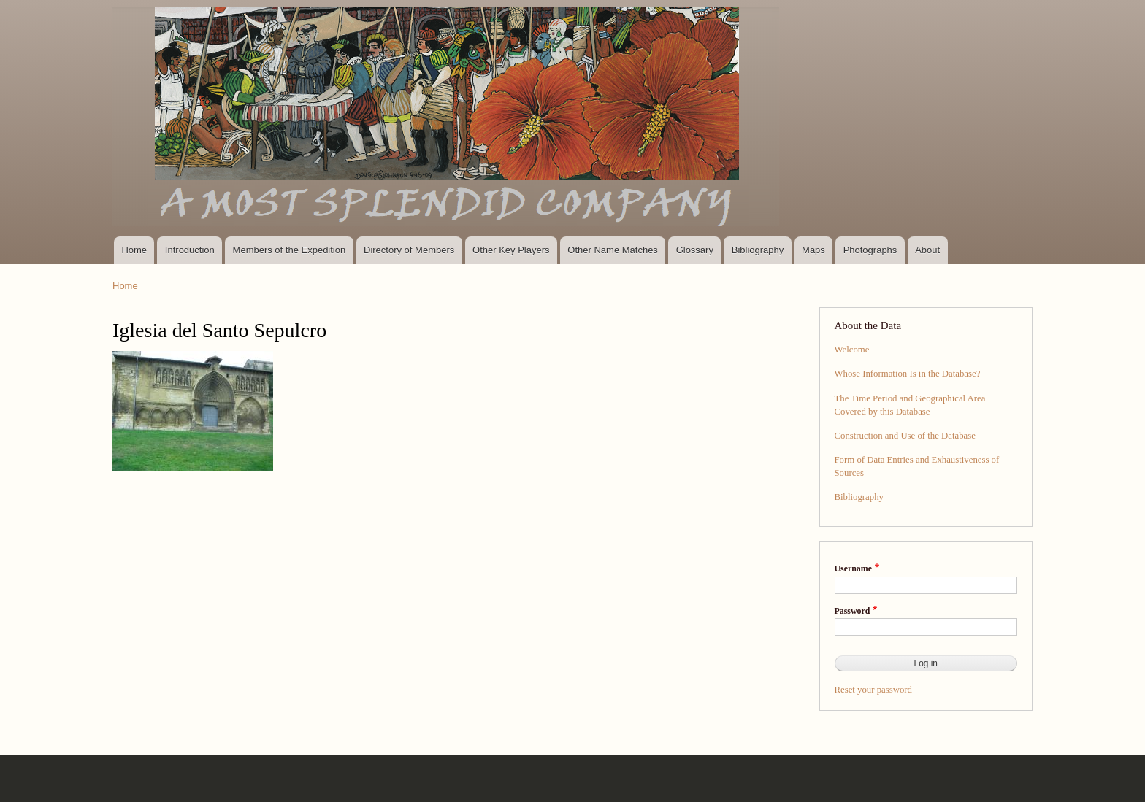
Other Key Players (511, 249)
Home (134, 249)
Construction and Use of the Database (905, 436)
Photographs (870, 249)
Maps (813, 249)
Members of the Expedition (289, 249)
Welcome (852, 349)
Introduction (190, 249)
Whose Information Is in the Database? (908, 374)
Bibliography (758, 249)
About (927, 249)
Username (853, 568)
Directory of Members (409, 249)
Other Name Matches (612, 249)
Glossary (694, 249)
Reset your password (874, 690)
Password (852, 611)
